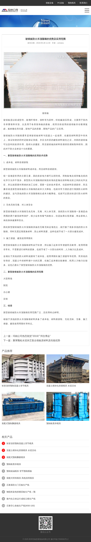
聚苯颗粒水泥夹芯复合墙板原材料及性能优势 (36, 340)
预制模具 (72, 3)
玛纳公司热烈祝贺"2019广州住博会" (32, 336)
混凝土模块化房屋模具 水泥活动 (21, 450)
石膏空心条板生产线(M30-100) (20, 505)
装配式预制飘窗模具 (15, 457)
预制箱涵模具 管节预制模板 (19, 471)
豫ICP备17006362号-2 (59, 539)
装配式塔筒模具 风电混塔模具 (20, 478)
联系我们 (83, 3)
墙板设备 (49, 3)
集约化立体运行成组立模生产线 (20, 499)
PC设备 (60, 3)
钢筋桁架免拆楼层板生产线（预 (20, 492)
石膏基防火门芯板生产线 (17, 485)
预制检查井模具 (13, 464)
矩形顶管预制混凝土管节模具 (19, 443)
